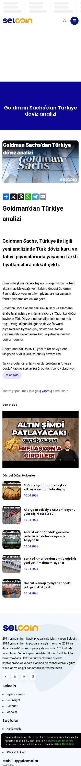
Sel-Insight (13, 700)
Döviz (26, 319)
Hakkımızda (14, 728)
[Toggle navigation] (74, 21)
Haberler (12, 706)
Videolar (12, 712)
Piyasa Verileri (16, 694)
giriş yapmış (43, 391)
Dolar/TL (30, 349)
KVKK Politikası (16, 752)
